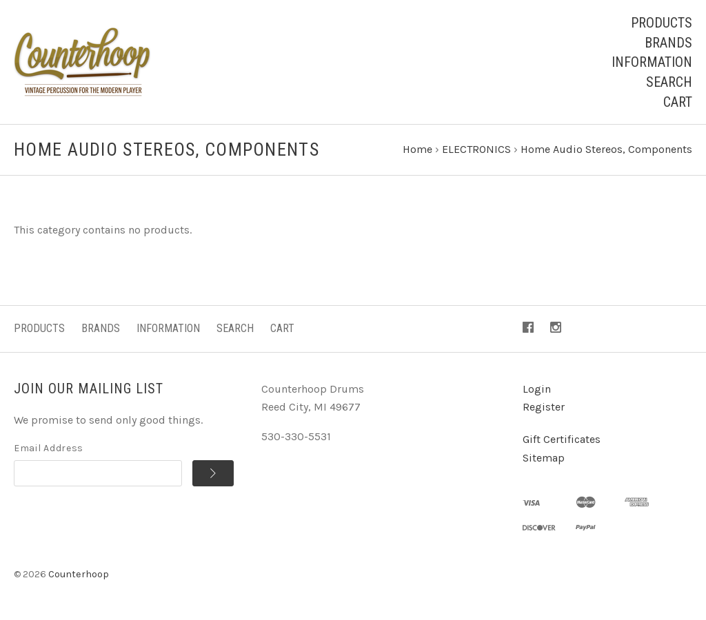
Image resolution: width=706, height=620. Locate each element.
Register (544, 406)
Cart (677, 102)
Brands (668, 42)
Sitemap (544, 457)
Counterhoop (78, 574)
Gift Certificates (562, 439)
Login (537, 388)
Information (652, 62)
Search (669, 82)
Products (661, 22)
